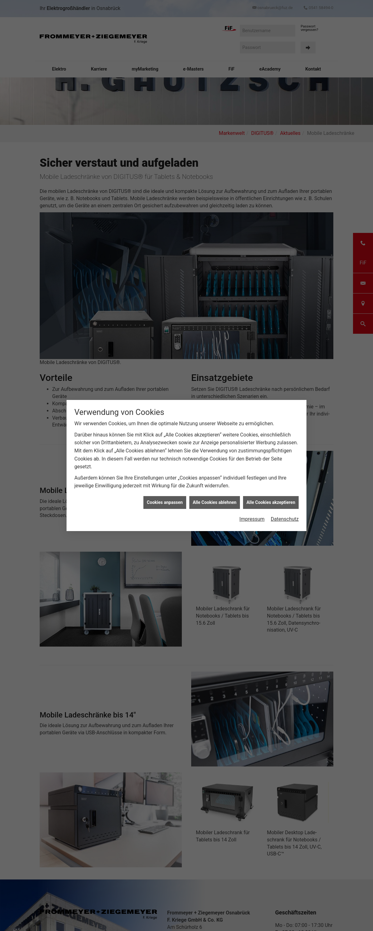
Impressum (252, 519)
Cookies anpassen (165, 502)
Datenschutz (285, 519)
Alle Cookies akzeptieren (270, 502)
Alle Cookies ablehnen (214, 502)
